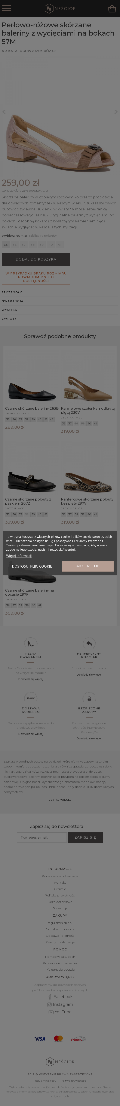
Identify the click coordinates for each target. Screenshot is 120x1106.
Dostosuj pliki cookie (32, 566)
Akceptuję (88, 566)
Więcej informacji (19, 555)
